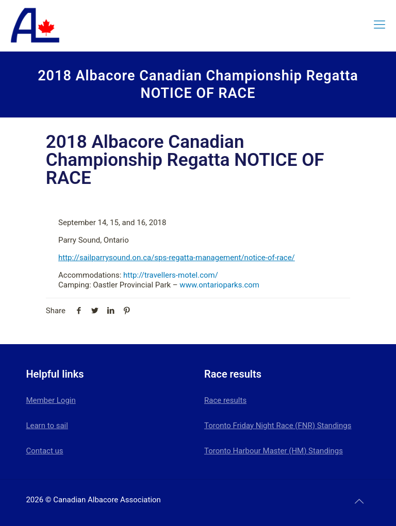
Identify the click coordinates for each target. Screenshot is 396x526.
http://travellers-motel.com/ (170, 275)
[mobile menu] (379, 24)
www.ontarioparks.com (219, 285)
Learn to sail (47, 425)
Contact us (44, 450)
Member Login (50, 400)
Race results (225, 400)
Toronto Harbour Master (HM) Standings (273, 450)
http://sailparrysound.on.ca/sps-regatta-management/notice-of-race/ (176, 257)
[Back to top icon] (359, 501)
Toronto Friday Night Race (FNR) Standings (277, 425)
